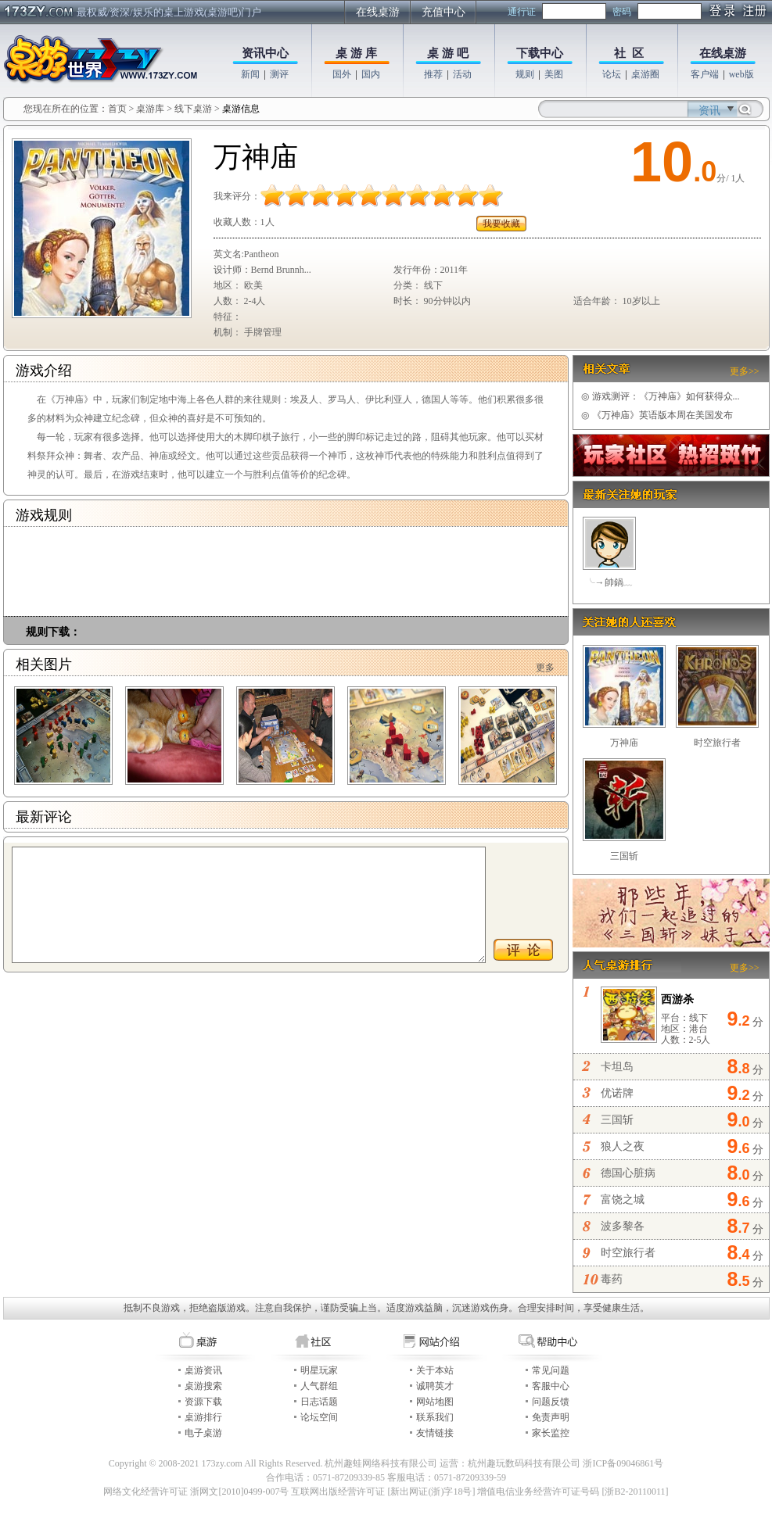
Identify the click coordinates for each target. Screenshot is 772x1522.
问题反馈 (550, 1401)
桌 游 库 (356, 53)
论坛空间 (319, 1417)
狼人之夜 (623, 1146)
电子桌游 (203, 1432)
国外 (341, 74)
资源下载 (203, 1401)
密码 (621, 11)
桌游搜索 (203, 1386)
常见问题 (550, 1370)
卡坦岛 (617, 1067)
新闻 (250, 74)
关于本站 (435, 1370)
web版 (741, 74)
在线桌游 (378, 12)
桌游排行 (203, 1417)
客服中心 (550, 1386)
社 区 (629, 53)
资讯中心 (265, 53)
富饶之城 (623, 1199)
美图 (553, 74)
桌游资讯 (203, 1370)
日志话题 (319, 1401)
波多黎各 (623, 1226)
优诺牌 (617, 1093)
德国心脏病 (628, 1173)
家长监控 (550, 1432)
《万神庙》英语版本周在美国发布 (657, 415)
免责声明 (550, 1417)
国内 (370, 74)
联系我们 (435, 1417)
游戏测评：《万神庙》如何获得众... (660, 396)
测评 (279, 74)
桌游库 (151, 108)
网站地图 (435, 1401)
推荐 (433, 74)
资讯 (709, 110)
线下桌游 (193, 108)
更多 (545, 667)
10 (661, 162)
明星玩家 (319, 1370)
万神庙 (624, 742)
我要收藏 (501, 223)
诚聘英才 (435, 1386)
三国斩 (624, 856)
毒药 (612, 1279)
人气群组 (319, 1386)
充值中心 (443, 12)
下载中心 (539, 53)
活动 (462, 74)
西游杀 (677, 999)
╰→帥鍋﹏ (609, 582)
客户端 (705, 74)
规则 (524, 74)
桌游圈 (645, 74)
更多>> (744, 371)
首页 (117, 108)
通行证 (522, 11)
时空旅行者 (717, 742)
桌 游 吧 (448, 53)
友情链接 (435, 1432)
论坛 (611, 74)
